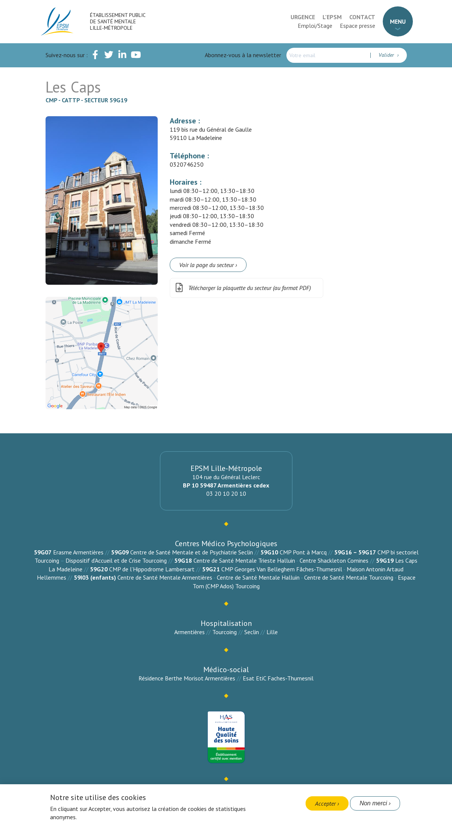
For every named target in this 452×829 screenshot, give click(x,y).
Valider (387, 55)
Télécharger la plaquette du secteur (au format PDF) (242, 288)
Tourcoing (224, 632)
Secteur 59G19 (105, 100)
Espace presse (357, 25)
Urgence (303, 17)
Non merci (373, 803)
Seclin (251, 632)
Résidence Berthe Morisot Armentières (186, 678)
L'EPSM (332, 17)
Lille (272, 632)
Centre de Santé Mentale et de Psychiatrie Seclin (191, 552)
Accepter (325, 803)
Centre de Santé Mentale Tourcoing (348, 577)
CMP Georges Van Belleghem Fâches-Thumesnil (281, 569)
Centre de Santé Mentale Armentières (164, 577)
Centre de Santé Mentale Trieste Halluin (244, 560)
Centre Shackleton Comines (334, 560)
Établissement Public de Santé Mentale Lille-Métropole (117, 21)
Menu (398, 21)
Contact (362, 17)
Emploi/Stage (315, 25)
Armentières (189, 632)
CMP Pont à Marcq (303, 552)
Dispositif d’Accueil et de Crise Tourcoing (116, 560)
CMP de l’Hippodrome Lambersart (152, 569)
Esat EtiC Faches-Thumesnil (278, 678)
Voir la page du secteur (206, 265)
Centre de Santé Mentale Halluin (258, 577)
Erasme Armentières (78, 552)
